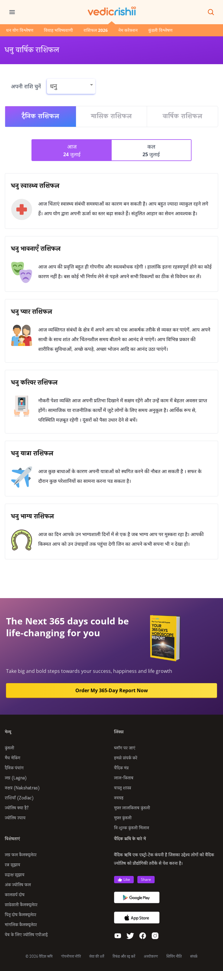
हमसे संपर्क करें (125, 758)
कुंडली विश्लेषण (160, 30)
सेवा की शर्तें (96, 956)
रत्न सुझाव (12, 865)
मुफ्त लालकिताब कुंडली (132, 808)
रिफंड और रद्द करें (124, 956)
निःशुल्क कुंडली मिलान (131, 828)
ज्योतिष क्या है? (17, 808)
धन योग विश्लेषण (19, 30)
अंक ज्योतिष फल (18, 885)
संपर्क (194, 956)
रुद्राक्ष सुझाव (15, 875)
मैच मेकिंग (12, 758)
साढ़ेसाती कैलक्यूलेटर (21, 905)
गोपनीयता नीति (71, 956)
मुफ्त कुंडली (123, 818)
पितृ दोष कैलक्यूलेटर (20, 915)
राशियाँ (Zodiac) (19, 798)
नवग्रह (118, 798)
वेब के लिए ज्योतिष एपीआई (26, 935)
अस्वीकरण (151, 956)
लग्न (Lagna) (16, 778)
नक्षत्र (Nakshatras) (22, 788)
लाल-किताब (123, 778)
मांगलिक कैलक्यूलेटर (21, 925)
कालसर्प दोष (15, 895)
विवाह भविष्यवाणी (58, 30)
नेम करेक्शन (128, 30)
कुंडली (9, 748)
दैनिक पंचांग (14, 768)
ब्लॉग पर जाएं (124, 748)
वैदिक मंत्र (121, 768)
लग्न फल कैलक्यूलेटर (21, 855)
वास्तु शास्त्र (122, 788)
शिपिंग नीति (174, 956)
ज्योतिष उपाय (15, 818)
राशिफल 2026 (96, 30)
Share (146, 879)
